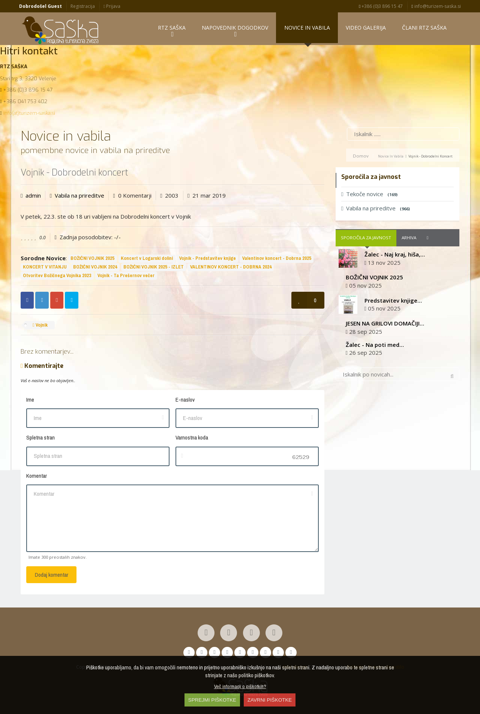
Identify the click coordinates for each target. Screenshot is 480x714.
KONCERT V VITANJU (45, 269)
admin (33, 197)
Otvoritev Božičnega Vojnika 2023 (57, 277)
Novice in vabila (391, 158)
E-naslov (185, 401)
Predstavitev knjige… (393, 302)
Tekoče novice (369, 196)
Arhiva (409, 239)
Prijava (112, 6)
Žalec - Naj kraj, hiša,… (394, 256)
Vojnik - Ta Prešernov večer (126, 277)
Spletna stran (40, 439)
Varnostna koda (192, 439)
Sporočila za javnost (366, 239)
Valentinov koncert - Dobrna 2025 (276, 260)
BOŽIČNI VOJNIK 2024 (95, 269)
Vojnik (40, 327)
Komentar (36, 478)
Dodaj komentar (51, 576)
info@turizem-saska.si (435, 6)
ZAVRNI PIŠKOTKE (270, 700)
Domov (361, 157)
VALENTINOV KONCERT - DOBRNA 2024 (231, 269)
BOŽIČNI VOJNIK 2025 (92, 260)
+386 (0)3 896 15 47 (381, 6)
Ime (30, 401)
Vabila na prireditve (79, 197)
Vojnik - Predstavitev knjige (207, 260)
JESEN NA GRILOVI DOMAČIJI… (385, 325)
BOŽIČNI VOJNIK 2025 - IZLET (153, 269)
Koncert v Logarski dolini (147, 260)
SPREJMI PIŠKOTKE (212, 700)
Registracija (82, 6)
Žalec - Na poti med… (375, 346)
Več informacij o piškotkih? (240, 686)
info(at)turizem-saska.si (29, 115)
